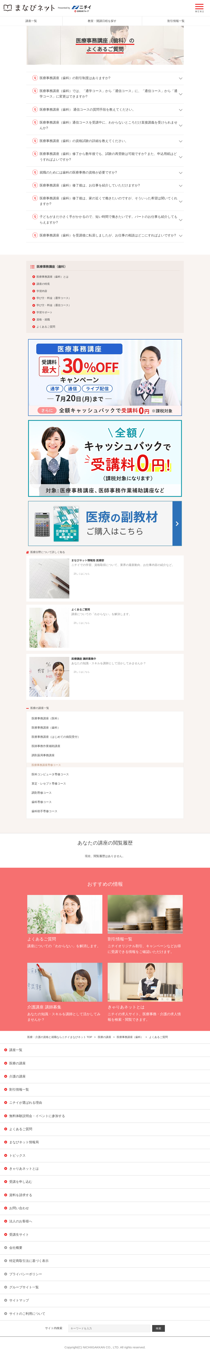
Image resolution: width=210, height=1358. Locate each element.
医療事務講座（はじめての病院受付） (56, 736)
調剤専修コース (42, 792)
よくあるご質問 (46, 326)
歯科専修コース (42, 802)
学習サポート (44, 312)
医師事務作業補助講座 (46, 746)
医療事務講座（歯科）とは (52, 276)
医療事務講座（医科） (46, 718)
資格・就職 (43, 319)
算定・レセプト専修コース (49, 783)
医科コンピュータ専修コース (50, 774)
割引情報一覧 (176, 21)
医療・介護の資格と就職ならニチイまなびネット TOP (59, 1037)
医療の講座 (104, 1037)
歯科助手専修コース (44, 811)
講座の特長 (43, 283)
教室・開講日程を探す (102, 21)
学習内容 (42, 291)
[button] (199, 8)
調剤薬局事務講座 (43, 755)
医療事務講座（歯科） (46, 727)
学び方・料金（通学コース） (54, 298)
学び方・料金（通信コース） (54, 305)
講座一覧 (31, 21)
